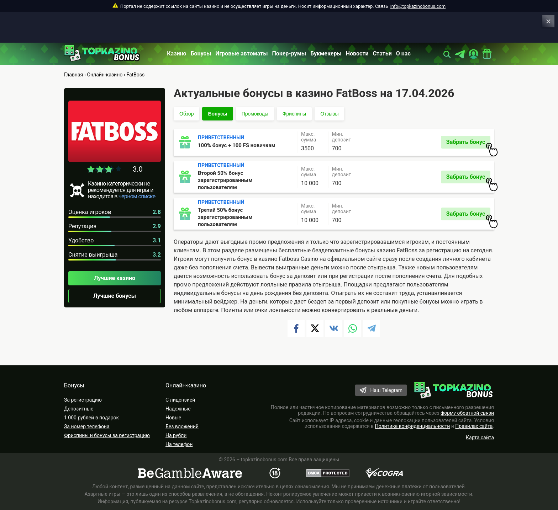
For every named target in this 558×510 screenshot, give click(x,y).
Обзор (186, 114)
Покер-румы (289, 53)
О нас (403, 53)
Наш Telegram (386, 390)
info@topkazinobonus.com (418, 6)
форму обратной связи (467, 413)
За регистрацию (83, 400)
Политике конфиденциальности (412, 426)
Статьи (382, 53)
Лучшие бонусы (114, 295)
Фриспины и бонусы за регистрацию (107, 435)
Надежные (178, 409)
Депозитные (78, 409)
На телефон (179, 444)
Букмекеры (326, 53)
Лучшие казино (114, 278)
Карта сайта (480, 437)
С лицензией (180, 400)
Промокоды (255, 114)
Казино (176, 53)
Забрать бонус (468, 144)
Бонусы (201, 53)
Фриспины (294, 114)
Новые (173, 417)
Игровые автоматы (241, 53)
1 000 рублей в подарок (91, 417)
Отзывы (329, 114)
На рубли (175, 435)
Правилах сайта (474, 426)
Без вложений (182, 426)
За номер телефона (87, 426)
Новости (357, 53)
